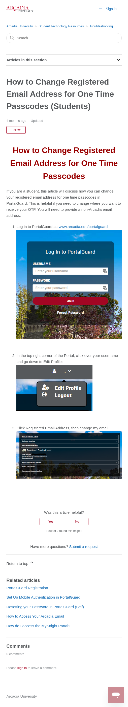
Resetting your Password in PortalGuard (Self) (45, 607)
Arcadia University (19, 26)
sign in (22, 668)
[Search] (63, 38)
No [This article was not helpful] (77, 521)
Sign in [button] (111, 9)
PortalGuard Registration (27, 588)
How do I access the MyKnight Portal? (38, 626)
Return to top (20, 563)
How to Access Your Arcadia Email (35, 616)
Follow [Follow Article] (16, 130)
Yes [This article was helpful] (50, 521)
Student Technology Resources (61, 26)
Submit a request (83, 546)
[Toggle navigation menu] (100, 9)
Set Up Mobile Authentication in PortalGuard (43, 597)
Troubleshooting (101, 26)
